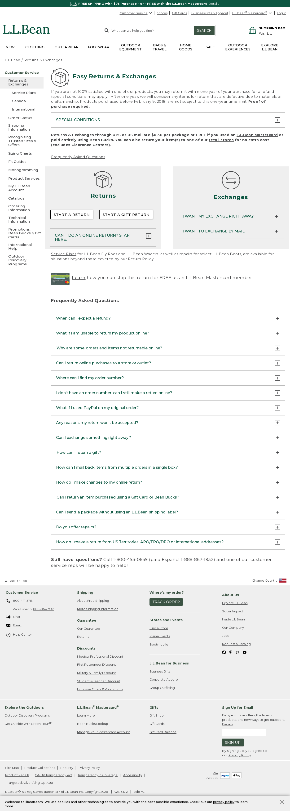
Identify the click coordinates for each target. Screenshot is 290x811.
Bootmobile (158, 644)
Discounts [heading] (86, 648)
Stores (162, 13)
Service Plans (63, 254)
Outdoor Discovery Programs (27, 715)
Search (204, 30)
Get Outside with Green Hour (28, 724)
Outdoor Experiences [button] (237, 47)
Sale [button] (210, 47)
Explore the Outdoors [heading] (24, 707)
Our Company (233, 627)
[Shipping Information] (22, 128)
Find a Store (158, 628)
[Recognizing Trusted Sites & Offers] (22, 141)
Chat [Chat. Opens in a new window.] (13, 617)
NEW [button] (10, 47)
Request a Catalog (236, 644)
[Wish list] (272, 33)
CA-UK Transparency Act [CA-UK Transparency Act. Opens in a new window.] (53, 775)
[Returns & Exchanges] (22, 83)
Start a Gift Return (126, 214)
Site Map (12, 768)
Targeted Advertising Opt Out (30, 782)
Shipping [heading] (85, 593)
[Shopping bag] (266, 28)
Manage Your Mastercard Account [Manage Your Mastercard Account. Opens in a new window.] (103, 732)
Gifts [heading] (153, 707)
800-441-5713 (19, 601)
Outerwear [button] (67, 47)
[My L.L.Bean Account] (22, 188)
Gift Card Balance (162, 732)
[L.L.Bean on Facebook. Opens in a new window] (224, 652)
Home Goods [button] (185, 47)
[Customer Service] (22, 72)
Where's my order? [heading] (166, 593)
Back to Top (15, 581)
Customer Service (136, 13)
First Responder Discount (96, 665)
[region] (145, 3)
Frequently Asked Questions (78, 157)
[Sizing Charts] (22, 153)
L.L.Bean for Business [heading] (169, 663)
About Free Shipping (93, 601)
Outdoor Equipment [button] (130, 47)
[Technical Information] (22, 220)
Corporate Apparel (164, 680)
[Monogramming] (22, 170)
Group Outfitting (162, 688)
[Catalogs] (22, 198)
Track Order (166, 602)
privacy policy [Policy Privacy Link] (223, 802)
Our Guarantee (88, 629)
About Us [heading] (230, 595)
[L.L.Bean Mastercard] (252, 13)
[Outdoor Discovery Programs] (22, 260)
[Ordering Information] (22, 208)
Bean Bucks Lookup (92, 724)
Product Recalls (17, 775)
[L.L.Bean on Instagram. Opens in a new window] (238, 652)
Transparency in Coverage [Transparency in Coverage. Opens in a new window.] (98, 775)
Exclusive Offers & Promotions (100, 689)
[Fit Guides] (22, 161)
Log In (281, 13)
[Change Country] (269, 581)
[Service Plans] (22, 93)
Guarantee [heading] (86, 621)
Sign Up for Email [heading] (237, 707)
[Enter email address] (244, 732)
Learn (79, 277)
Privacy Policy (239, 755)
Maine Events (159, 636)
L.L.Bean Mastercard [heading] (98, 707)
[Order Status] (22, 118)
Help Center (19, 635)
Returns (83, 637)
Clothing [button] (34, 47)
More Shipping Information (97, 609)
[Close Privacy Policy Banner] (282, 802)
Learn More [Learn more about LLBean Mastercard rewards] (86, 715)
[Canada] (22, 101)
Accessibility (132, 775)
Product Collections (39, 768)
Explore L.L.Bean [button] (269, 47)
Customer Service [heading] (22, 593)
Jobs (225, 636)
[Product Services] (22, 178)
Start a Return (72, 214)
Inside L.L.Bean (233, 619)
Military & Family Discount (96, 673)
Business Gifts (159, 671)
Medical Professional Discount (100, 656)
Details (213, 3)
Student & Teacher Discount (98, 681)
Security (66, 768)
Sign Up (233, 742)
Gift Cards (179, 13)
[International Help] (22, 247)
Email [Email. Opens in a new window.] (14, 626)
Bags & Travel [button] (160, 47)
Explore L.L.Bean (235, 603)
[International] (22, 109)
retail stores (221, 140)
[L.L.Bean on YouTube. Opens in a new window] (244, 652)
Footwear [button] (98, 47)
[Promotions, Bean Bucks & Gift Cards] (22, 233)
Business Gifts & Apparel (209, 13)
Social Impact (232, 611)
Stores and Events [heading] (166, 620)
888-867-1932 (43, 609)
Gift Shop (156, 715)
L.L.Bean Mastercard (257, 135)
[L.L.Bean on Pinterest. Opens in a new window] (231, 652)
